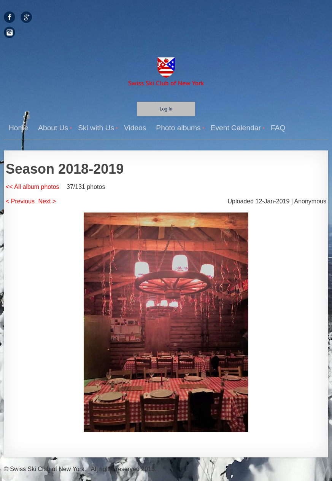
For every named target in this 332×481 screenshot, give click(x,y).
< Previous (20, 201)
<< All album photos (32, 187)
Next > (47, 201)
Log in (166, 109)
